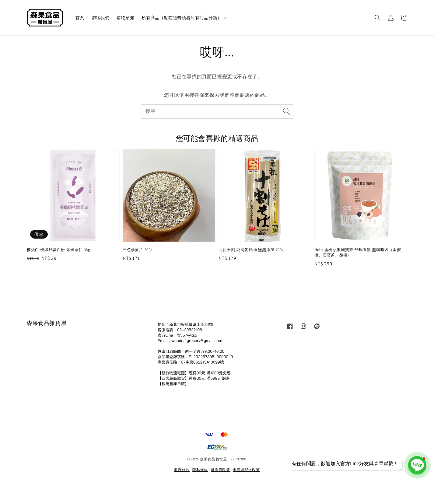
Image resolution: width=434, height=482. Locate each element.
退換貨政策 (220, 469)
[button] (377, 17)
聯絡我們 (100, 17)
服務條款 (182, 469)
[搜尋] (286, 111)
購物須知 (125, 17)
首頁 (79, 17)
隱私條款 (200, 469)
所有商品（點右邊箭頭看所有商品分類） (182, 17)
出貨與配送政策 (246, 469)
